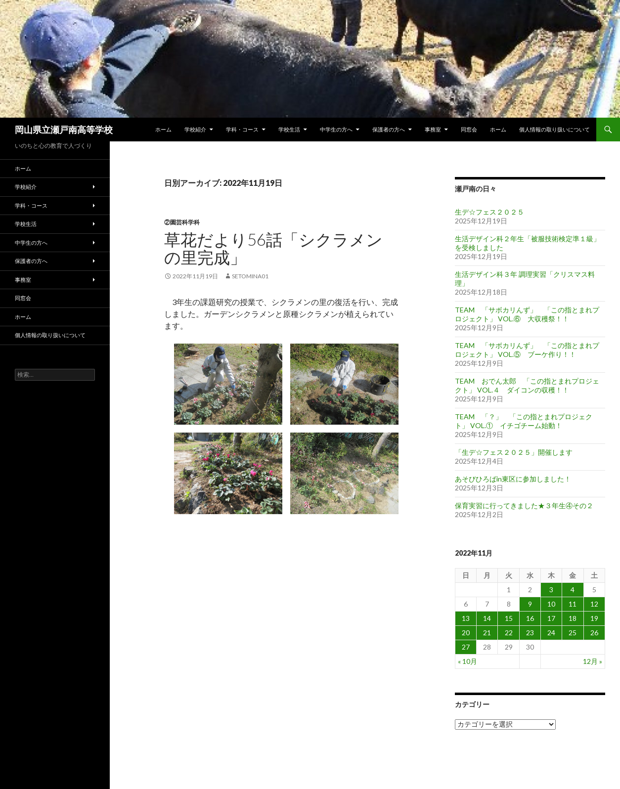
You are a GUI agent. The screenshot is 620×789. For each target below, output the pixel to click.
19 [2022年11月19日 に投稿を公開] (594, 618)
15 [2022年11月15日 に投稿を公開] (509, 618)
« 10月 (467, 661)
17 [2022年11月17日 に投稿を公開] (551, 618)
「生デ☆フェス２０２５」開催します (514, 452)
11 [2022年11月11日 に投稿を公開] (572, 604)
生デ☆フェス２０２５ (489, 212)
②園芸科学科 (182, 222)
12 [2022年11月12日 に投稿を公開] (594, 604)
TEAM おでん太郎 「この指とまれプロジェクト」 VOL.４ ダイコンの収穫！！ (527, 385)
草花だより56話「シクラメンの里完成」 (273, 248)
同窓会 (469, 129)
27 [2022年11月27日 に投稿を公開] (466, 647)
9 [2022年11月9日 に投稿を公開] (530, 604)
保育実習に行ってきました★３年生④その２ (524, 505)
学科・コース (242, 129)
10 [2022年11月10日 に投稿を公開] (551, 604)
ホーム (163, 129)
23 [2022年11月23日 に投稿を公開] (530, 632)
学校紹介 (195, 129)
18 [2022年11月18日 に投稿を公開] (572, 618)
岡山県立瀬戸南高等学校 (64, 129)
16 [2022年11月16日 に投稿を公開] (530, 618)
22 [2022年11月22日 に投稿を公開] (509, 632)
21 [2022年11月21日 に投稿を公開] (487, 632)
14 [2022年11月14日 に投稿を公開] (487, 618)
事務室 (433, 129)
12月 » (592, 661)
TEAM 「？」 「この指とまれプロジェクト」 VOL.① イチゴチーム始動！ (523, 421)
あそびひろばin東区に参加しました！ (513, 479)
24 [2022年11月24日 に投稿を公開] (551, 632)
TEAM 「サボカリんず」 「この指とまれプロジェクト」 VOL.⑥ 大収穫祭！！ (527, 314)
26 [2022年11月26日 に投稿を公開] (594, 632)
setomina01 (250, 276)
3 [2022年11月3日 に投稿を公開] (551, 589)
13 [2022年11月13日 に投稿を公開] (466, 618)
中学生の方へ (336, 129)
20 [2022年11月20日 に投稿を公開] (466, 632)
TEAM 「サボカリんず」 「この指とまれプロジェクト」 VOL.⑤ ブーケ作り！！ (527, 349)
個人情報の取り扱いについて (554, 129)
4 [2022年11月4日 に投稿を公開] (573, 589)
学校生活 (289, 129)
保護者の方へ (388, 129)
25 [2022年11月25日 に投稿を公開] (572, 632)
